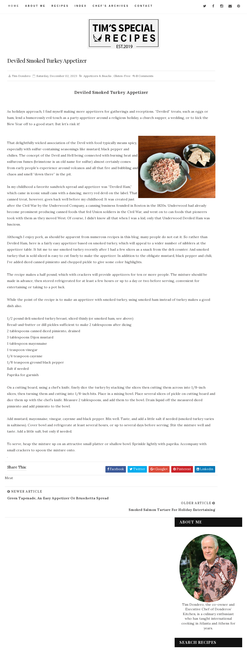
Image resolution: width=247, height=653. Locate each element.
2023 (189, 364)
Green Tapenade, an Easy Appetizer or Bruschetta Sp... (210, 400)
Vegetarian (192, 593)
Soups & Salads (195, 576)
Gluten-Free (122, 77)
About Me (36, 6)
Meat (188, 544)
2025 (189, 352)
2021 (189, 462)
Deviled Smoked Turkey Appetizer (207, 414)
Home (14, 6)
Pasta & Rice (193, 552)
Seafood (190, 560)
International (195, 536)
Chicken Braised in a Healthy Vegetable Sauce (211, 375)
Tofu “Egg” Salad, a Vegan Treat (208, 387)
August (195, 439)
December (198, 369)
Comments (144, 77)
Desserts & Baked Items (202, 520)
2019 (189, 474)
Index (81, 6)
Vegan (188, 585)
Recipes (61, 6)
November (198, 422)
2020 (189, 468)
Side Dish (191, 569)
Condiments (193, 511)
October (196, 428)
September (199, 433)
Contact (145, 6)
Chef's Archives (111, 6)
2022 (189, 456)
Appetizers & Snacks (97, 77)
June (193, 450)
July (193, 445)
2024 (189, 358)
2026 (189, 346)
